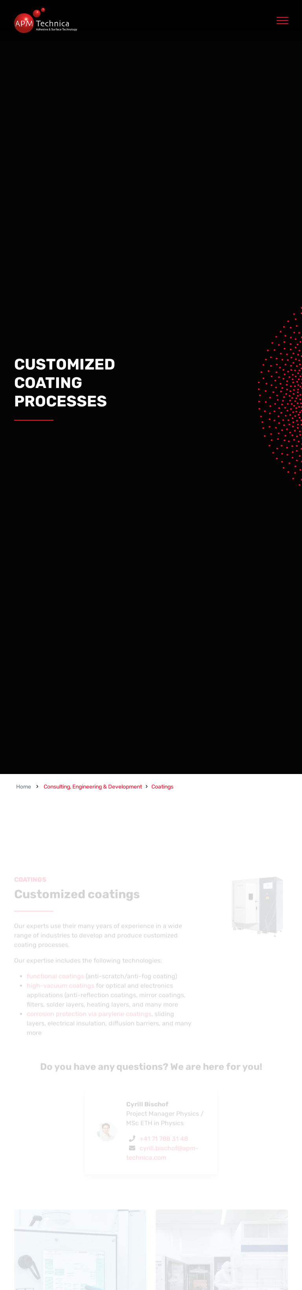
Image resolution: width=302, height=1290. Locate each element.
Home (23, 786)
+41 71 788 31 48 (164, 1149)
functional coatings (55, 987)
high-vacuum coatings (60, 996)
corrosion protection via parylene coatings (89, 1024)
